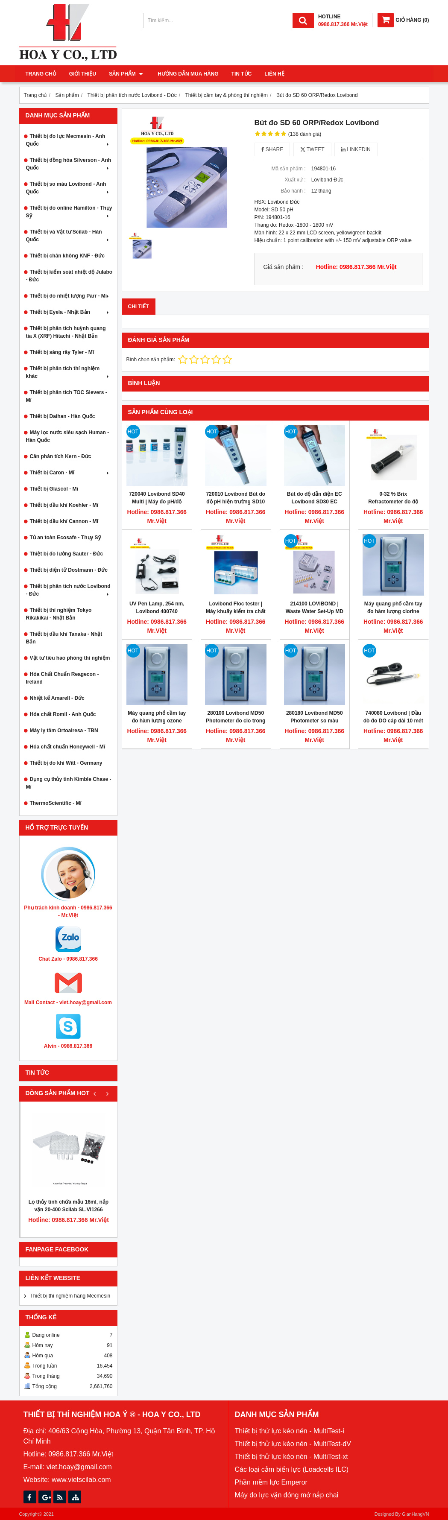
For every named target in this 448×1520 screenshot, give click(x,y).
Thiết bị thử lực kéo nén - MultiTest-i (289, 1431)
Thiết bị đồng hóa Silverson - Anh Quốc (68, 164)
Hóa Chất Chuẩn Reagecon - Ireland (62, 678)
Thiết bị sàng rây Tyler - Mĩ (62, 352)
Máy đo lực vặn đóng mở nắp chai (287, 1495)
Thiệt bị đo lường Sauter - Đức (66, 554)
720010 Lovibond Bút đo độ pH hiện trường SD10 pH (235, 501)
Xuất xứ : (294, 180)
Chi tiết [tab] (138, 307)
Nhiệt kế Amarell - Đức (57, 698)
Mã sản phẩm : (288, 169)
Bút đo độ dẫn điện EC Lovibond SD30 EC (314, 498)
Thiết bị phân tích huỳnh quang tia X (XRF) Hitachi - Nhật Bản (66, 332)
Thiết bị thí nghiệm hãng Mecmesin (70, 1296)
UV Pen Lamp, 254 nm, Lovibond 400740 (156, 607)
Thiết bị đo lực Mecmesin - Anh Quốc (68, 140)
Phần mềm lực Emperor (271, 1482)
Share (272, 149)
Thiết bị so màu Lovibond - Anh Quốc (68, 188)
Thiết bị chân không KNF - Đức (67, 256)
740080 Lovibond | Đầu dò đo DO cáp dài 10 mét (393, 717)
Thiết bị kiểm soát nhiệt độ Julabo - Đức (69, 276)
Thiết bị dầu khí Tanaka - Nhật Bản (64, 638)
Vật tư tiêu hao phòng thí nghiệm (70, 658)
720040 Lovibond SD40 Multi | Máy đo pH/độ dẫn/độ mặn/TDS (157, 501)
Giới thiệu (82, 74)
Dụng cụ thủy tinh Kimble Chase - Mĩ (68, 783)
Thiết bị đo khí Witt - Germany (66, 763)
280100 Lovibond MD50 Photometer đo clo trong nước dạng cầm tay (235, 720)
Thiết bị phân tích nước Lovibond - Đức (68, 590)
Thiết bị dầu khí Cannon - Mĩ (64, 521)
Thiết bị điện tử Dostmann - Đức (69, 570)
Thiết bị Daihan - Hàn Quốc (62, 416)
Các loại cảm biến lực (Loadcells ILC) (292, 1469)
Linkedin (356, 149)
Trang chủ (41, 74)
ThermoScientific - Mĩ (56, 803)
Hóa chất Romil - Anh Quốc (63, 714)
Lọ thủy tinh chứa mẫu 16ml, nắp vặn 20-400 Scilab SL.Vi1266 (68, 1206)
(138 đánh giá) (304, 134)
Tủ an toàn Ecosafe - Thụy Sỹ (65, 538)
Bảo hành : (293, 191)
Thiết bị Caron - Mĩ (70, 473)
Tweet (312, 149)
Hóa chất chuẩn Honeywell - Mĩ (67, 747)
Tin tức (239, 74)
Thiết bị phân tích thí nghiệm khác (68, 372)
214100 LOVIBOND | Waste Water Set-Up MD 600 (314, 611)
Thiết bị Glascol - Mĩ (54, 489)
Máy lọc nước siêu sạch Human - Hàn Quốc (67, 436)
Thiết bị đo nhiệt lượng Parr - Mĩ (70, 296)
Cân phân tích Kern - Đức (60, 456)
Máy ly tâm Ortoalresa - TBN (64, 731)
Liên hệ (272, 74)
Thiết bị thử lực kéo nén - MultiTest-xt (291, 1456)
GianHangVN (415, 1514)
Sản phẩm (126, 74)
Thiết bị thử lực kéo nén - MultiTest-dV (293, 1443)
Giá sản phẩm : (284, 267)
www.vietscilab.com (81, 1479)
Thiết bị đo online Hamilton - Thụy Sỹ (69, 212)
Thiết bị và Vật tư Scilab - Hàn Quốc (68, 236)
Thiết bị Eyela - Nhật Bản (70, 312)
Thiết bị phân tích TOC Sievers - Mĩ (66, 396)
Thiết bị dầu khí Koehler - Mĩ (64, 505)
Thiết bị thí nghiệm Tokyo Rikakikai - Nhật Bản (59, 614)
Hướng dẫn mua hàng (186, 74)
